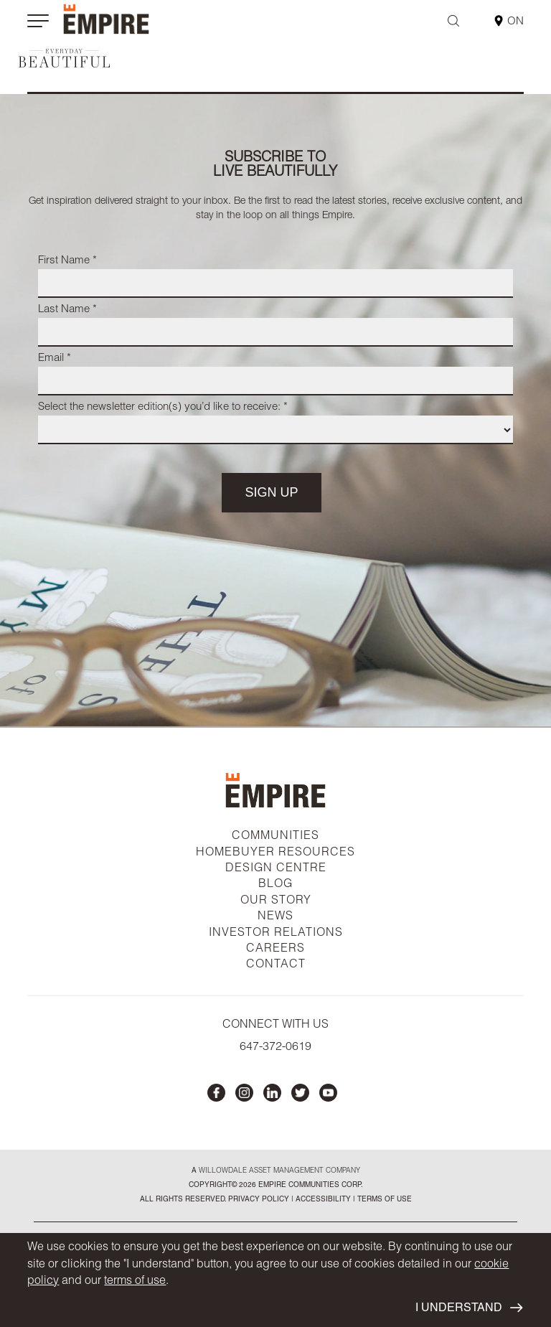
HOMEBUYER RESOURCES (275, 853)
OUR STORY (275, 901)
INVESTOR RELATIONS (276, 933)
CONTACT (276, 965)
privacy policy (258, 1200)
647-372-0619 (275, 1048)
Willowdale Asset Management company (279, 1171)
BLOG (275, 885)
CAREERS (275, 949)
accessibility (322, 1200)
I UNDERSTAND (468, 1308)
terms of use (135, 1282)
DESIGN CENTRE (275, 869)
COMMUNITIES (275, 837)
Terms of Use (383, 1200)
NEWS (275, 917)
